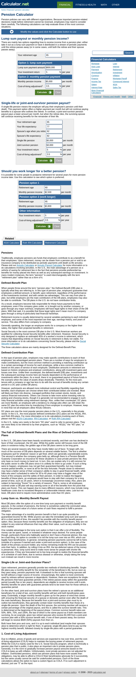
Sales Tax (117, 87)
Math (124, 96)
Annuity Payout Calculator (49, 265)
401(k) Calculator (24, 418)
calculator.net (99, 672)
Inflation (116, 75)
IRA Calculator (41, 418)
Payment (95, 70)
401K (115, 84)
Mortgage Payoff (120, 78)
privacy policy (70, 672)
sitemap (44, 672)
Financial (97, 96)
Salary (94, 84)
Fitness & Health (86, 5)
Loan (115, 64)
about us (34, 672)
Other (130, 96)
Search (129, 52)
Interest (116, 67)
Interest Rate (96, 87)
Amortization (96, 72)
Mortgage (95, 64)
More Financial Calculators (97, 91)
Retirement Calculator (55, 243)
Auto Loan (95, 67)
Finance (94, 78)
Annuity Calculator (25, 265)
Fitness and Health (111, 96)
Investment (117, 72)
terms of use (56, 672)
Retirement (117, 70)
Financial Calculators (103, 59)
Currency (95, 75)
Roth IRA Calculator (32, 243)
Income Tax (96, 81)
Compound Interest (121, 81)
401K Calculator (11, 243)
